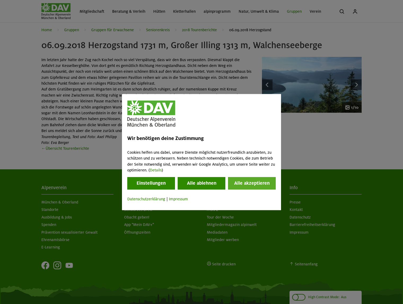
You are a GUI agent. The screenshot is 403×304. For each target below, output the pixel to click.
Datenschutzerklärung (146, 199)
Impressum (178, 199)
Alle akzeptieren (252, 183)
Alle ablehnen (201, 183)
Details (156, 170)
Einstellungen (151, 183)
